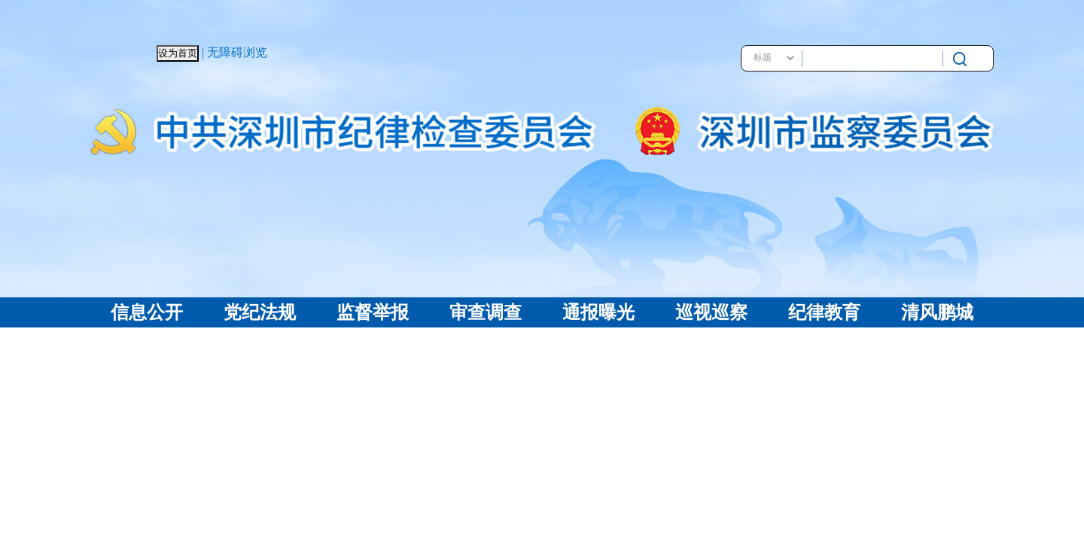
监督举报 (372, 312)
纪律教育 (824, 312)
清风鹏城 (937, 312)
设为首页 (177, 53)
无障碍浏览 (237, 52)
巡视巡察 (711, 312)
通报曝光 (598, 312)
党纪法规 (260, 312)
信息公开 (147, 312)
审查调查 (485, 312)
